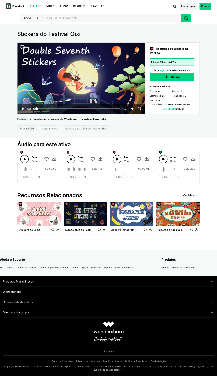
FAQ (2, 267)
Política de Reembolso (136, 361)
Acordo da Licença (112, 361)
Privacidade (82, 361)
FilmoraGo (177, 267)
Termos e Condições (62, 361)
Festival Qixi (27, 128)
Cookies (95, 361)
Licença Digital (168, 109)
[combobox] (111, 18)
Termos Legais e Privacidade (53, 267)
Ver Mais (191, 195)
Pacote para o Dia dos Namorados (86, 128)
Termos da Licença (26, 267)
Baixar (172, 77)
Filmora (165, 267)
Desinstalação (158, 361)
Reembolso (128, 267)
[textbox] (111, 18)
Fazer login (188, 6)
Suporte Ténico (112, 267)
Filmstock (189, 267)
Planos (205, 6)
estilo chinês (49, 128)
